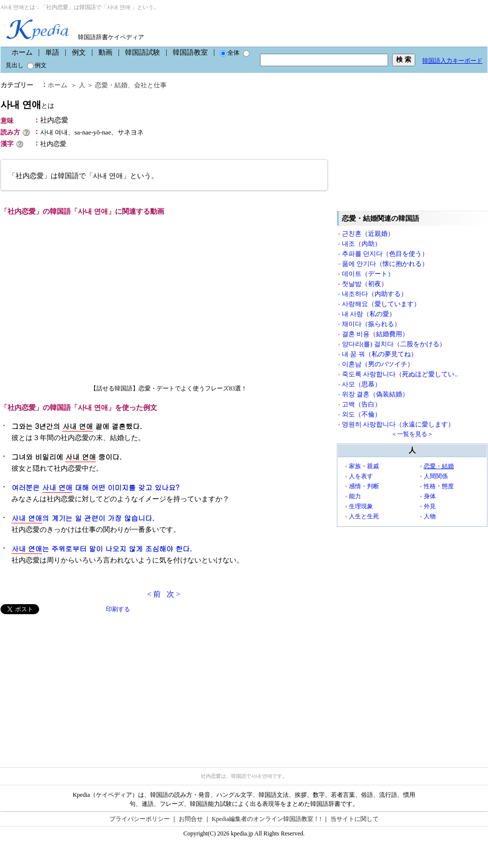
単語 (52, 52)
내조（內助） (361, 243)
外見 (430, 506)
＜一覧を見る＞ (412, 434)
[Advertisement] (76, 684)
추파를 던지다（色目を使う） (385, 253)
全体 (229, 52)
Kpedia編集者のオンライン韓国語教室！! (267, 818)
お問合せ (191, 818)
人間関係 (436, 476)
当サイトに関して (354, 818)
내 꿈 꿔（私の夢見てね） (379, 354)
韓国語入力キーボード (452, 60)
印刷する (118, 609)
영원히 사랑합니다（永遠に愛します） (398, 424)
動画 (105, 52)
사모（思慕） (361, 384)
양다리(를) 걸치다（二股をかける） (394, 344)
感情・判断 (364, 486)
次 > (173, 594)
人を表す (361, 476)
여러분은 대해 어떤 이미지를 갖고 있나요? (95, 487)
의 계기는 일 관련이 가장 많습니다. (83, 518)
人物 (430, 516)
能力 (355, 496)
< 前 (154, 594)
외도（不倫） (361, 414)
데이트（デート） (368, 273)
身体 (430, 496)
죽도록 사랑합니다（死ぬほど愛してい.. (400, 374)
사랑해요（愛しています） (381, 304)
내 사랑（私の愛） (369, 314)
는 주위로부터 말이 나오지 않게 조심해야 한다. (102, 548)
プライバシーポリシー (139, 818)
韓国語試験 (142, 52)
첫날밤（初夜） (365, 284)
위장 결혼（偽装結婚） (375, 394)
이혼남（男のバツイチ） (378, 364)
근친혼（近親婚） (368, 233)
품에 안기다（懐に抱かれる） (385, 263)
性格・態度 (439, 486)
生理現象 (361, 506)
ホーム (22, 52)
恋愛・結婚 (111, 85)
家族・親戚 (364, 466)
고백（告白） (361, 404)
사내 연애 (27, 104)
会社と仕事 (150, 85)
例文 (79, 52)
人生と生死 (364, 516)
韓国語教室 (190, 52)
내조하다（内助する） (374, 294)
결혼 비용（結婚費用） (375, 334)
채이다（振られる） (371, 324)
